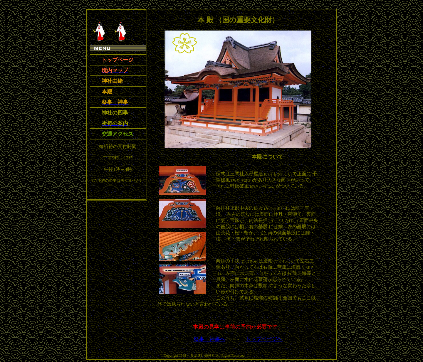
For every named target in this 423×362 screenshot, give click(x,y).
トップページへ (264, 339)
